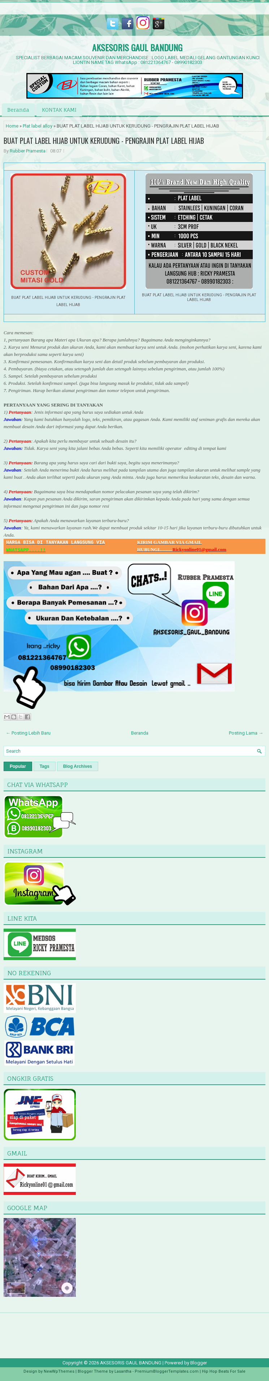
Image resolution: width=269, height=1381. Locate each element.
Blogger (198, 1362)
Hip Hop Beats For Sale (224, 1371)
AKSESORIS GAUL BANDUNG (137, 47)
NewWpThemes (59, 1371)
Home (12, 126)
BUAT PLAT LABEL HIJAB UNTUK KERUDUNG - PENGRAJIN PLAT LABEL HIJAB (104, 140)
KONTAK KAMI (59, 110)
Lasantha (122, 1371)
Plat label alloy (37, 126)
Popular (18, 766)
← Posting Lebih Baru (28, 733)
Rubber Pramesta (27, 151)
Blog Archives (77, 766)
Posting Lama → (246, 733)
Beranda (18, 110)
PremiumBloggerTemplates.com (167, 1371)
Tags (44, 766)
